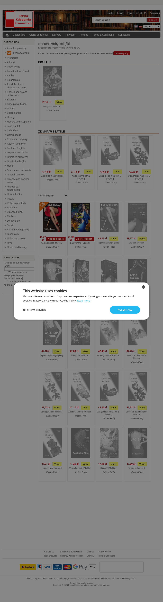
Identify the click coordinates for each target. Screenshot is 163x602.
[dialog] (81, 301)
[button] (34, 309)
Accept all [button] (125, 309)
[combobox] (143, 287)
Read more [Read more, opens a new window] (83, 300)
